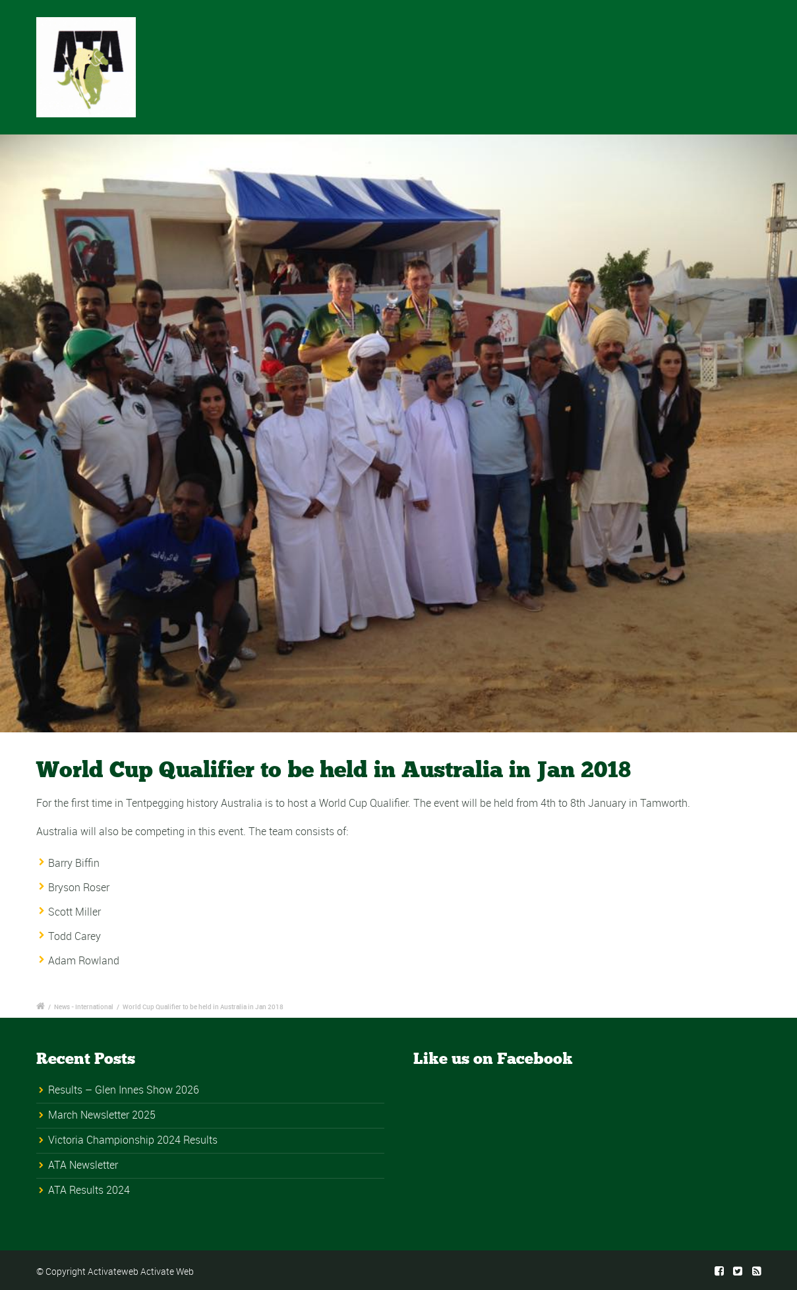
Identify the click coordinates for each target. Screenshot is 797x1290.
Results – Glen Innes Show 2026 (123, 1089)
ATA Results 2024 (89, 1190)
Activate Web (167, 1271)
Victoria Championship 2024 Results (133, 1139)
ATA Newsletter (83, 1165)
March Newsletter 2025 (102, 1114)
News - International (83, 1006)
